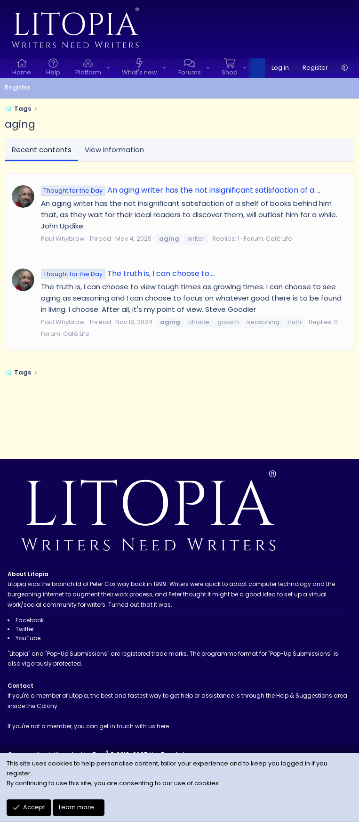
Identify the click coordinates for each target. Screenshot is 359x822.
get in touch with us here (134, 726)
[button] (108, 68)
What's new (139, 72)
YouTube (28, 638)
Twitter (25, 629)
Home (21, 72)
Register (17, 87)
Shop (230, 72)
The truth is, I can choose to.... (128, 273)
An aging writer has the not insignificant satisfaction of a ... (180, 190)
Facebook (30, 620)
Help (53, 72)
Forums (189, 72)
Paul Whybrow (63, 238)
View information (114, 150)
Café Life (279, 238)
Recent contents (42, 150)
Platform (88, 72)
